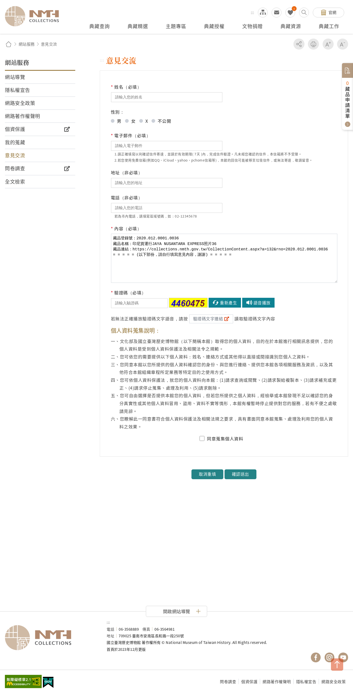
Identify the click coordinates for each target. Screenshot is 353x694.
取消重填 (207, 474)
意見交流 (276, 12)
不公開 (164, 121)
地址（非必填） (127, 172)
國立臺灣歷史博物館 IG (329, 657)
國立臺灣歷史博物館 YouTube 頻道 (343, 657)
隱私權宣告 (306, 681)
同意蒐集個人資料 (225, 438)
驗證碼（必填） (128, 293)
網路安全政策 (333, 681)
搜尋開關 (304, 12)
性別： (118, 112)
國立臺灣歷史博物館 (51, 637)
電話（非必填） (127, 197)
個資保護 (249, 681)
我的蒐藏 (290, 12)
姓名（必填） (126, 87)
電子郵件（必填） (131, 135)
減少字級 (342, 44)
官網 (332, 12)
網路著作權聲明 (277, 681)
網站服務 (27, 44)
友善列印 (313, 44)
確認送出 (240, 474)
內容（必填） (126, 228)
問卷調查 (228, 681)
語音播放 (262, 303)
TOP (337, 664)
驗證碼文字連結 (208, 319)
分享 (298, 44)
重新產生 (228, 303)
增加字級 (328, 44)
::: (252, 12)
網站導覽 (263, 12)
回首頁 (8, 44)
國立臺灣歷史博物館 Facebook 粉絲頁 (316, 657)
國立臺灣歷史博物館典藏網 (35, 16)
